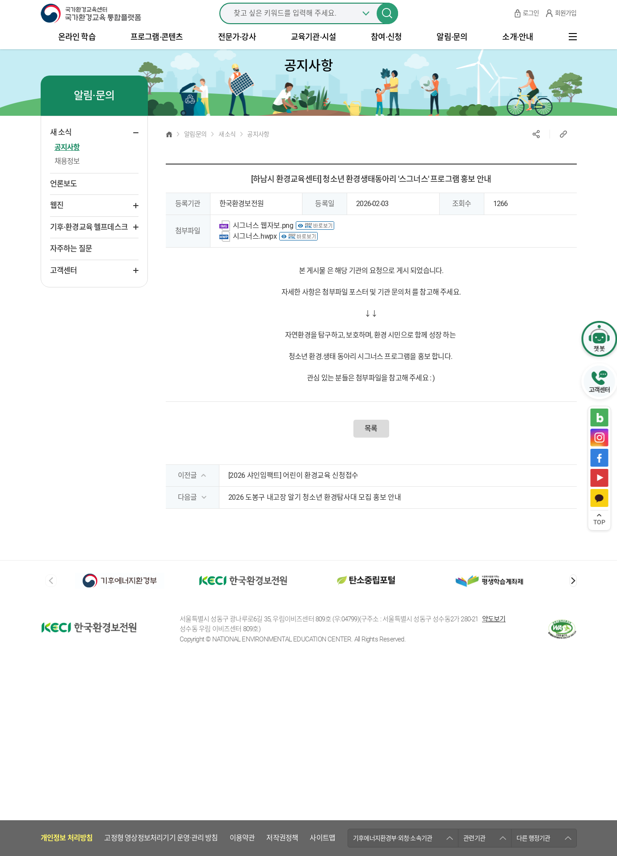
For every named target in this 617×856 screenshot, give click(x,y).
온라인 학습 (77, 52)
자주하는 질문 (71, 268)
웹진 (56, 225)
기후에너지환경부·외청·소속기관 (392, 638)
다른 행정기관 (533, 638)
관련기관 (474, 638)
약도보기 (494, 675)
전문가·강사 (237, 52)
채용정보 (67, 181)
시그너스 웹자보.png (263, 245)
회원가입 (566, 22)
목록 (371, 448)
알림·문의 (452, 52)
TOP (599, 522)
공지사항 (67, 167)
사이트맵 (322, 638)
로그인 (531, 22)
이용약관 (242, 638)
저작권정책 (282, 638)
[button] (573, 601)
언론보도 (63, 203)
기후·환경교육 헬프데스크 (89, 247)
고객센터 (63, 290)
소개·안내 (517, 52)
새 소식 (61, 152)
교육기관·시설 (313, 52)
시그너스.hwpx (255, 256)
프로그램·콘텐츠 (156, 52)
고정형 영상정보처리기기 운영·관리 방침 (161, 638)
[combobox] (308, 22)
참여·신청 (386, 52)
